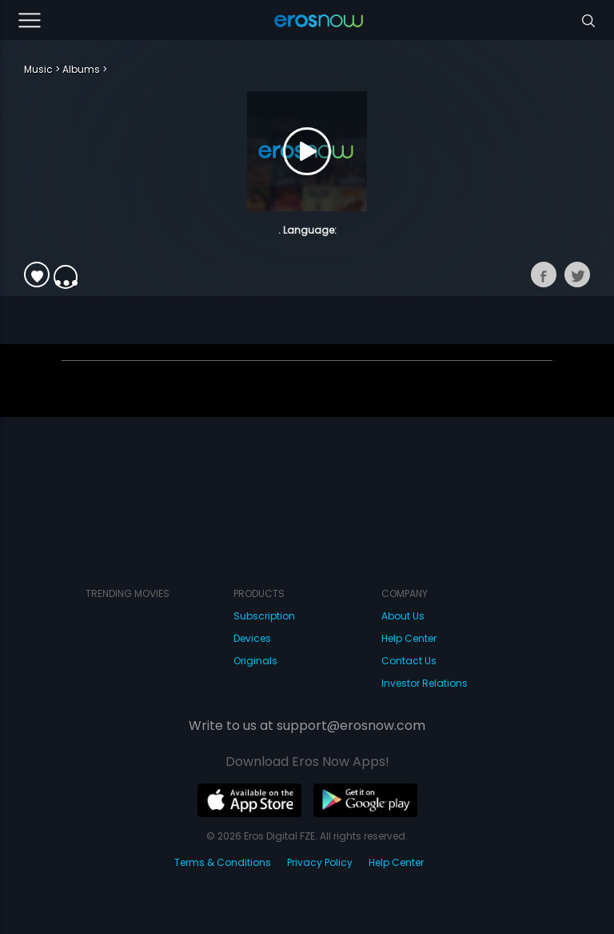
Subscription (264, 616)
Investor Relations (424, 683)
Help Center (409, 638)
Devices (252, 638)
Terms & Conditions (222, 862)
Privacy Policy (320, 862)
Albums (81, 69)
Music (38, 69)
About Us (403, 616)
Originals (255, 660)
